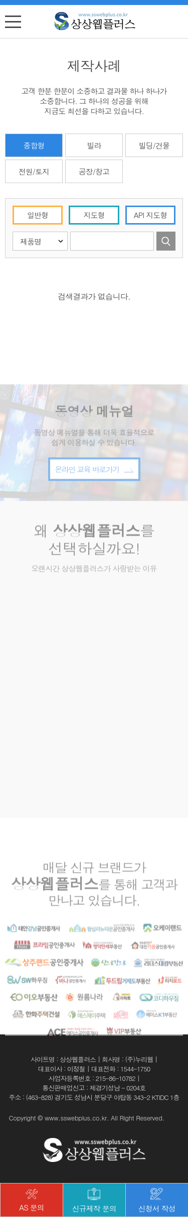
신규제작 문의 (94, 1201)
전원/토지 (34, 171)
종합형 (34, 145)
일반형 (37, 215)
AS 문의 (31, 1201)
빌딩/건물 (154, 145)
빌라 (94, 145)
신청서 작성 (156, 1201)
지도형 (94, 215)
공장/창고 (94, 171)
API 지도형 (150, 215)
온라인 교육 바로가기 (94, 495)
